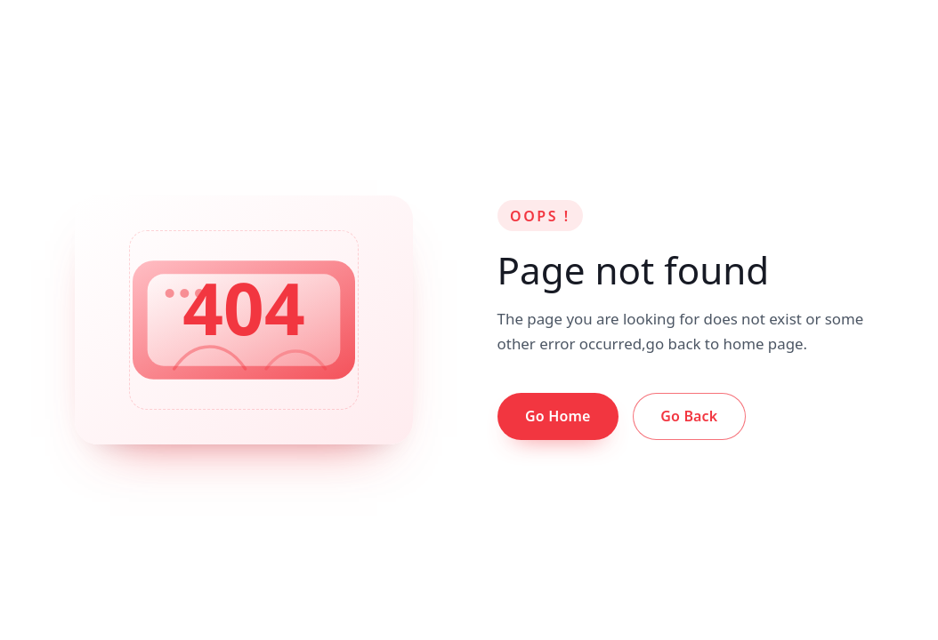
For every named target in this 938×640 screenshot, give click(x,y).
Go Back (688, 416)
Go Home (557, 416)
